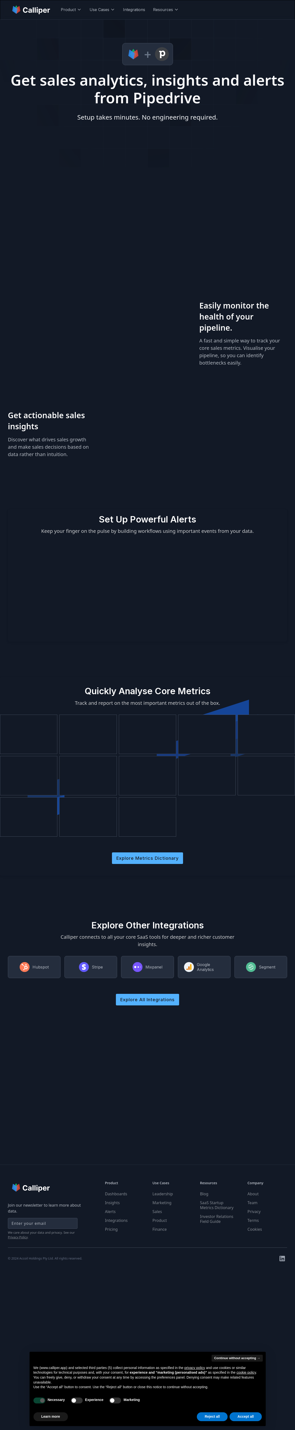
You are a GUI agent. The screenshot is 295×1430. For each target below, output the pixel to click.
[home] (31, 9)
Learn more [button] (50, 1416)
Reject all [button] (212, 1416)
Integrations (134, 9)
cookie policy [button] (246, 1372)
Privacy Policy (18, 1237)
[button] (71, 9)
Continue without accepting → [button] (237, 1358)
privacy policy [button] (194, 1368)
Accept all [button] (245, 1416)
